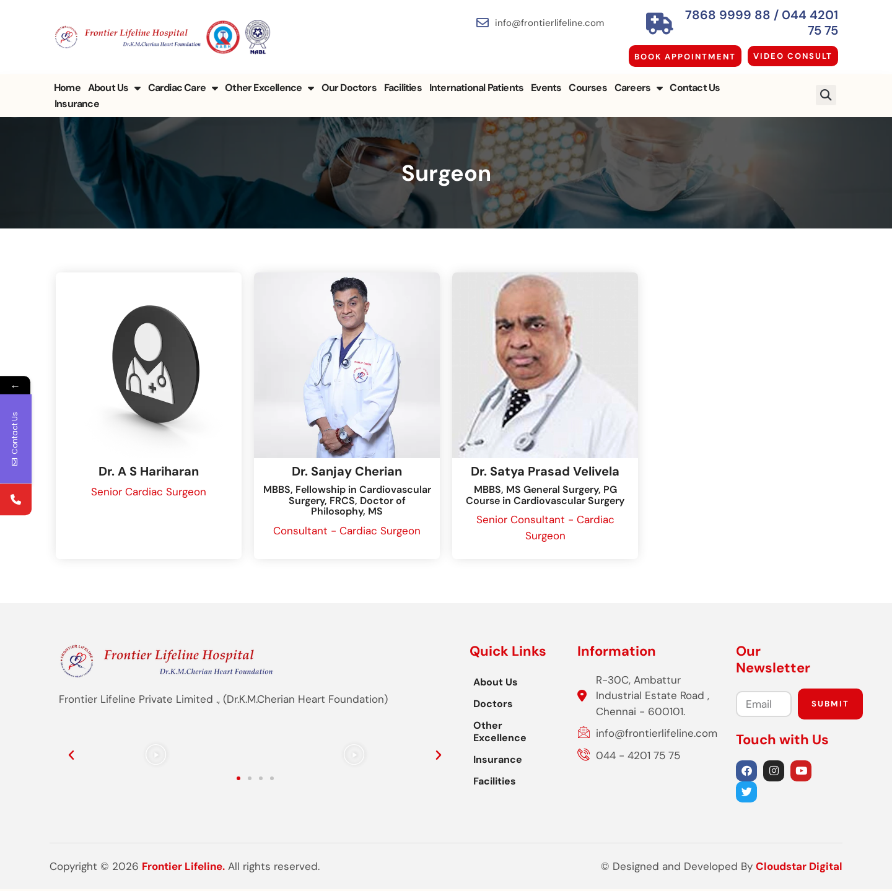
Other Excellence (269, 80)
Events (546, 79)
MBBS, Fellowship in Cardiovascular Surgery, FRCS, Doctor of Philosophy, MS (347, 502)
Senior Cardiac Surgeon (148, 493)
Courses (587, 79)
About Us (114, 80)
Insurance (749, 79)
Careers (638, 80)
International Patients (476, 79)
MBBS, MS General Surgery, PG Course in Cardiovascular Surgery (545, 497)
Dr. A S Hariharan (148, 473)
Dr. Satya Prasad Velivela (545, 473)
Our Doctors (349, 79)
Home (67, 79)
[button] (826, 79)
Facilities (403, 79)
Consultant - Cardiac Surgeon (347, 532)
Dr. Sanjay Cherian (347, 473)
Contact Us (695, 79)
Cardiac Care (183, 80)
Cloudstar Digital (799, 869)
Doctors (318, 705)
